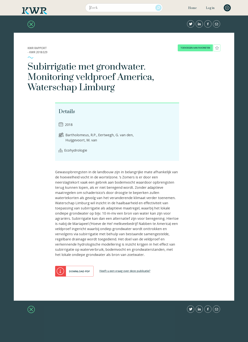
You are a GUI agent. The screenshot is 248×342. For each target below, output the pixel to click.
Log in (210, 8)
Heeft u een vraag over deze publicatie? (124, 271)
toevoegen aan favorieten (195, 47)
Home (192, 8)
